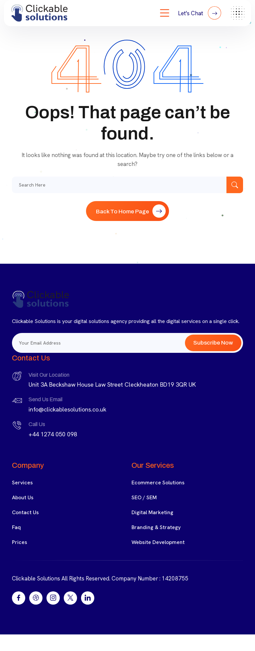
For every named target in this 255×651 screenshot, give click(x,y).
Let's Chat (199, 13)
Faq (16, 527)
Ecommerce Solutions (158, 482)
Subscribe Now (213, 343)
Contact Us (25, 512)
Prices (19, 542)
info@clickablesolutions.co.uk (67, 409)
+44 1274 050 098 (53, 434)
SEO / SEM (144, 497)
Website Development (158, 542)
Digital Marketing (152, 512)
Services (22, 482)
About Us (23, 497)
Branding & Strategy (156, 527)
